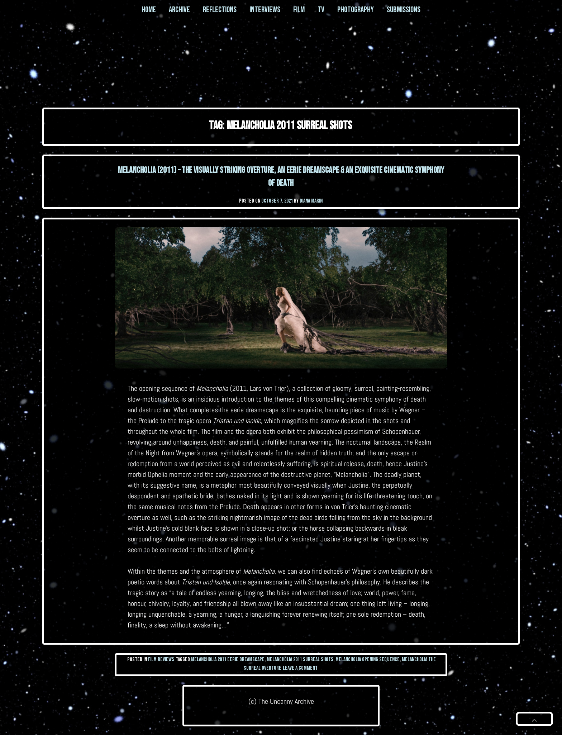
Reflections (220, 10)
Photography (355, 10)
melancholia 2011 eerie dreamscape (228, 659)
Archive (179, 10)
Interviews (264, 10)
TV (321, 10)
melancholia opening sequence (367, 659)
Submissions (403, 10)
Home (149, 10)
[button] (534, 719)
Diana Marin (311, 201)
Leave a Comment (300, 668)
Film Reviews (161, 659)
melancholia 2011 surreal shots (300, 659)
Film (299, 10)
